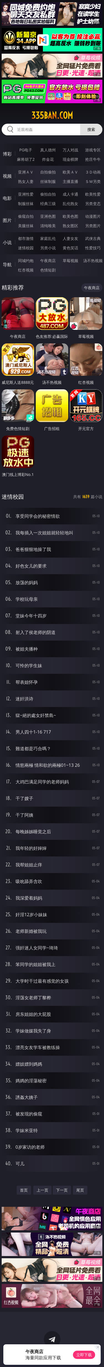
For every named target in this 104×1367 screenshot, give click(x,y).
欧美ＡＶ (70, 172)
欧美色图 (70, 216)
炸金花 (48, 159)
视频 (7, 176)
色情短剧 (48, 270)
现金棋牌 (70, 159)
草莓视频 (70, 260)
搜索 (91, 129)
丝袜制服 (48, 181)
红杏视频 (26, 270)
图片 (7, 220)
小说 (7, 242)
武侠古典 (93, 238)
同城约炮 (26, 260)
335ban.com (52, 115)
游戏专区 (93, 149)
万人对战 (70, 149)
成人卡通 (70, 194)
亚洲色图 (48, 216)
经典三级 (48, 203)
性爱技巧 (93, 247)
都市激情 (26, 238)
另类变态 (93, 203)
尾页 (80, 1190)
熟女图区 (70, 225)
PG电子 (25, 149)
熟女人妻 (26, 181)
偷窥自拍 (26, 216)
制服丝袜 (26, 203)
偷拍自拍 (48, 194)
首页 (24, 1190)
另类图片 (93, 225)
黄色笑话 (70, 247)
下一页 (62, 1190)
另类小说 (48, 247)
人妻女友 (70, 238)
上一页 (42, 1190)
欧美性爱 (93, 194)
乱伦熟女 (70, 203)
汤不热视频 (93, 260)
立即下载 (84, 1354)
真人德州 (48, 149)
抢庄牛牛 (93, 159)
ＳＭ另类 (93, 181)
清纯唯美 (48, 225)
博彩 (7, 154)
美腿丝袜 (26, 225)
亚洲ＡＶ (26, 172)
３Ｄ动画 (93, 172)
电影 (7, 198)
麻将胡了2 (26, 159)
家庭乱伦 (48, 238)
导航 (7, 265)
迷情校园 (26, 247)
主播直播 (70, 181)
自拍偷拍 (48, 172)
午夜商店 (48, 260)
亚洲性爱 (26, 194)
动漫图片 (93, 216)
